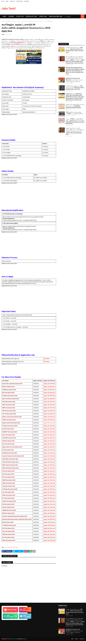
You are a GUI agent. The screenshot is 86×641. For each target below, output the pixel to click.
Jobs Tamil (8, 8)
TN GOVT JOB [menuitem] (19, 16)
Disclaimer (26, 1)
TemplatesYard (13, 638)
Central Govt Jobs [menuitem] (31, 16)
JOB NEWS (7, 21)
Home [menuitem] (4, 16)
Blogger (25, 638)
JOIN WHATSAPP (10, 616)
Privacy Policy (19, 1)
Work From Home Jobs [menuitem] (55, 16)
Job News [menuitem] (11, 16)
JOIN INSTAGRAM (25, 609)
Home (3, 1)
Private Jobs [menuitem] (43, 16)
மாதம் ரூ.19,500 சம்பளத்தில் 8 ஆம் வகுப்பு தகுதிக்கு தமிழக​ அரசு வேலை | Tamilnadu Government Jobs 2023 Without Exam (75, 121)
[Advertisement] (29, 75)
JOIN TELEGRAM (25, 616)
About (7, 1)
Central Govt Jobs (9, 547)
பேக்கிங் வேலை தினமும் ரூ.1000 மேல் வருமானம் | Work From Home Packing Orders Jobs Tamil (75, 87)
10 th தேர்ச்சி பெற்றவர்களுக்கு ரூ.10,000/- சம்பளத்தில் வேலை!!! (74, 113)
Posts (3, 34)
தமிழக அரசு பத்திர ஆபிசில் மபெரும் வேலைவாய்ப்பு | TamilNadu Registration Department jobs (75, 106)
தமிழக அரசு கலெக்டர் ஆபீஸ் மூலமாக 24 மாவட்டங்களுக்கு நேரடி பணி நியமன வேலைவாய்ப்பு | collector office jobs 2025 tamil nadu (75, 131)
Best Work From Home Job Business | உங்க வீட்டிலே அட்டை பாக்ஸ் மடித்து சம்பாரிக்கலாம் (74, 80)
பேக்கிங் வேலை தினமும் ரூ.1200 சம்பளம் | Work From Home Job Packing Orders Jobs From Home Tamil (74, 50)
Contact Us (12, 1)
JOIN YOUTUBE (10, 610)
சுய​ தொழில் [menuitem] (68, 16)
